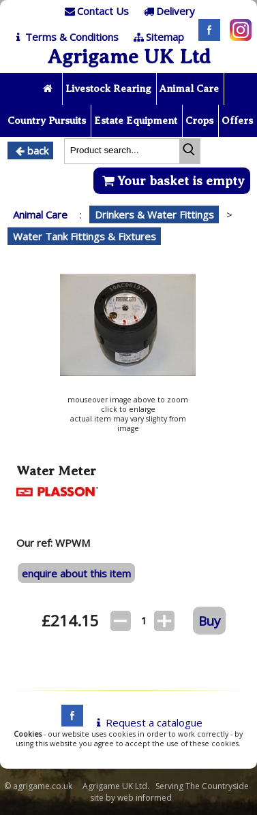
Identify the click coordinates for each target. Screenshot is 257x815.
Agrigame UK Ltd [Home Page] (129, 56)
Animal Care (189, 88)
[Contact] (95, 11)
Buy (209, 620)
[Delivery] (168, 11)
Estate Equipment (135, 120)
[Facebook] (206, 37)
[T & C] (64, 37)
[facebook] (69, 722)
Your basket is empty (171, 181)
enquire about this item (76, 573)
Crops (199, 120)
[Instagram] (237, 37)
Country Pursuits (46, 120)
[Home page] (48, 89)
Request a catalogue (146, 722)
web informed (144, 797)
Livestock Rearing (108, 88)
